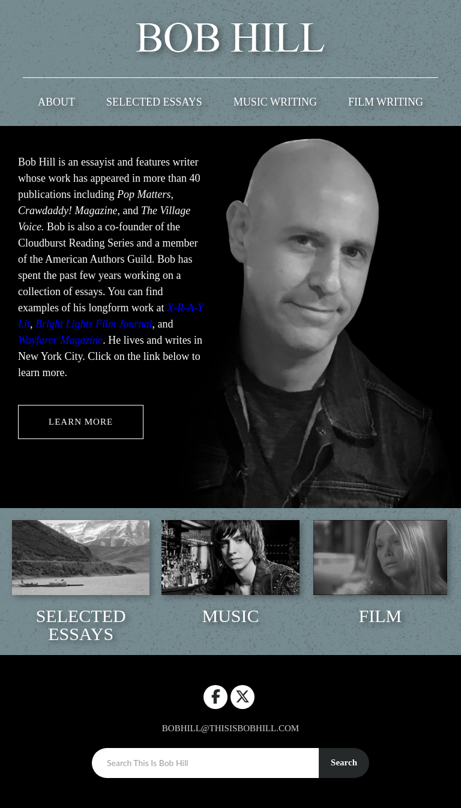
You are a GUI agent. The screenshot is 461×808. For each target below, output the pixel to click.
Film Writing (385, 102)
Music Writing (275, 102)
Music (230, 616)
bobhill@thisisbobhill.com (230, 728)
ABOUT (56, 102)
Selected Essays (154, 102)
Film (380, 616)
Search (344, 762)
